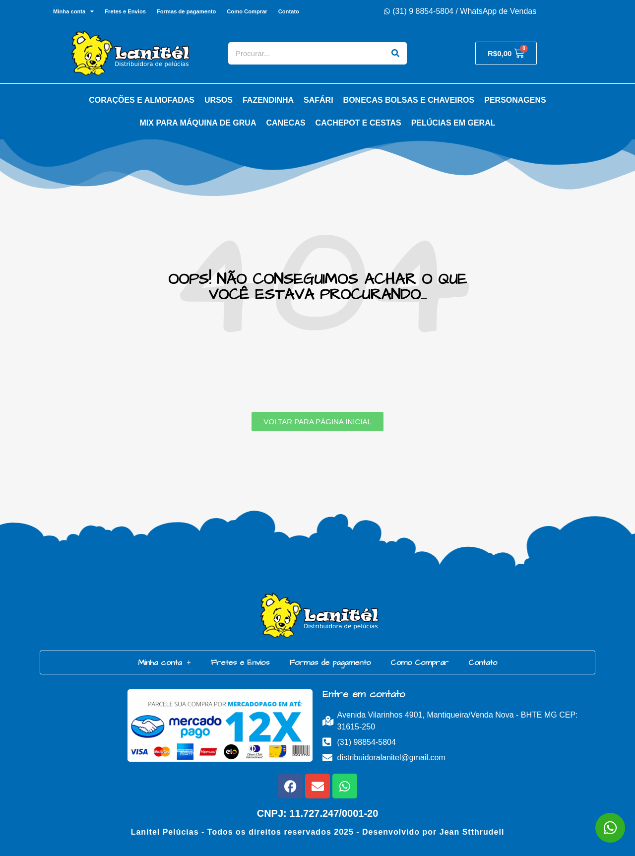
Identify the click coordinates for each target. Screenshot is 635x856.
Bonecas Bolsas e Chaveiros (409, 100)
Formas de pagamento (186, 11)
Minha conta (73, 11)
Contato (288, 11)
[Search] (395, 53)
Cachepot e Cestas (358, 123)
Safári (318, 100)
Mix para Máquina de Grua (198, 123)
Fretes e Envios (125, 11)
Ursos (218, 100)
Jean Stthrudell (472, 832)
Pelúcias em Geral (453, 123)
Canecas (285, 123)
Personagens (515, 100)
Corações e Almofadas (141, 100)
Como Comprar (247, 11)
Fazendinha (268, 100)
